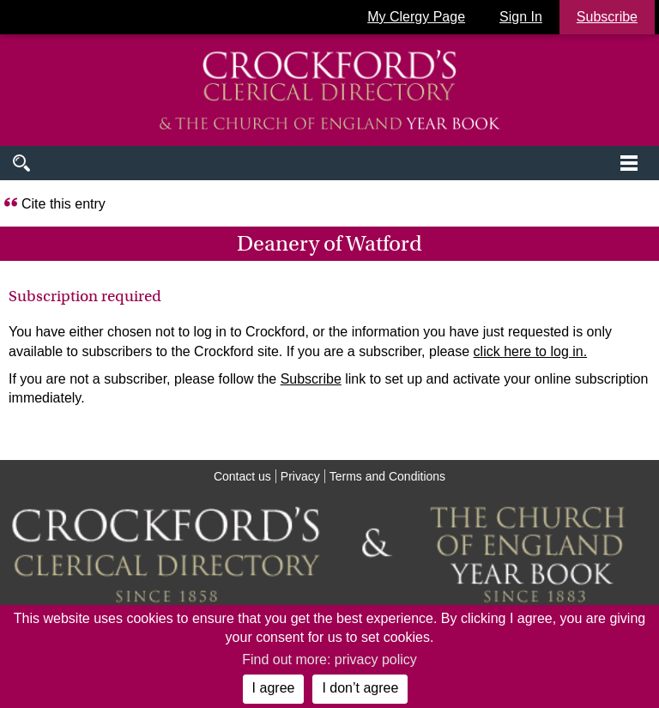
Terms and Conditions (387, 476)
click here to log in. (531, 351)
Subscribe (311, 379)
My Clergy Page (416, 16)
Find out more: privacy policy (329, 659)
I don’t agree (360, 688)
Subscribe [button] (607, 16)
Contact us (242, 476)
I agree (273, 688)
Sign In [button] (520, 16)
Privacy (300, 476)
